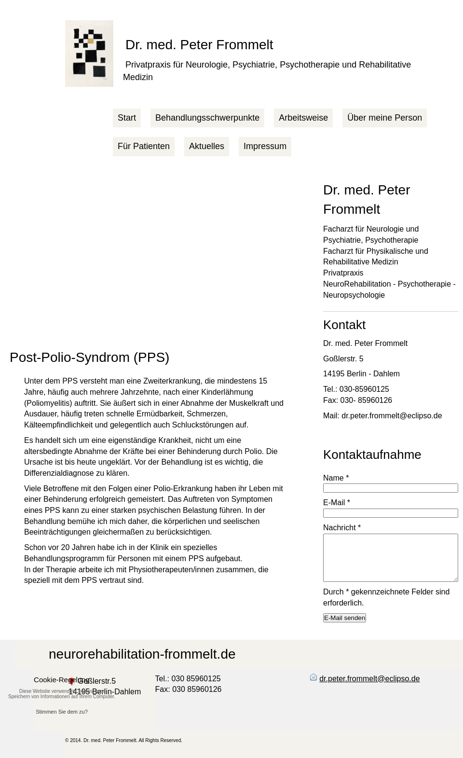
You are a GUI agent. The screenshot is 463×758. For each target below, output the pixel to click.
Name (336, 478)
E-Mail (336, 502)
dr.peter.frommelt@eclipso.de (369, 679)
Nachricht (342, 528)
